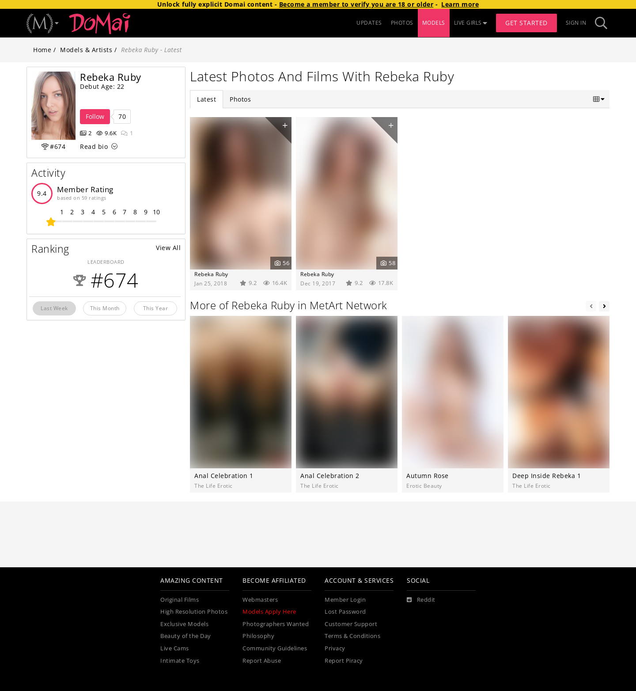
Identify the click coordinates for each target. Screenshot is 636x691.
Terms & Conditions (352, 636)
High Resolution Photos (193, 611)
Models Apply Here (269, 611)
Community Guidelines (274, 648)
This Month (105, 307)
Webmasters (260, 600)
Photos (240, 99)
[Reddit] (421, 600)
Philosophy (258, 636)
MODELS (433, 23)
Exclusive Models (184, 624)
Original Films (179, 600)
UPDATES (369, 23)
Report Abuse (261, 660)
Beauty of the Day (185, 636)
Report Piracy (344, 660)
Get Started (526, 23)
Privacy (335, 648)
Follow (95, 116)
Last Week (54, 307)
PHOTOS (402, 23)
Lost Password (345, 611)
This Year (155, 307)
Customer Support (351, 624)
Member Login (345, 600)
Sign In (576, 23)
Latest (206, 99)
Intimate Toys (180, 660)
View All (168, 247)
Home (42, 50)
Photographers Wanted (275, 624)
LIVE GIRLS (471, 23)
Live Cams (174, 648)
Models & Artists (86, 50)
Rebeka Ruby (211, 273)
